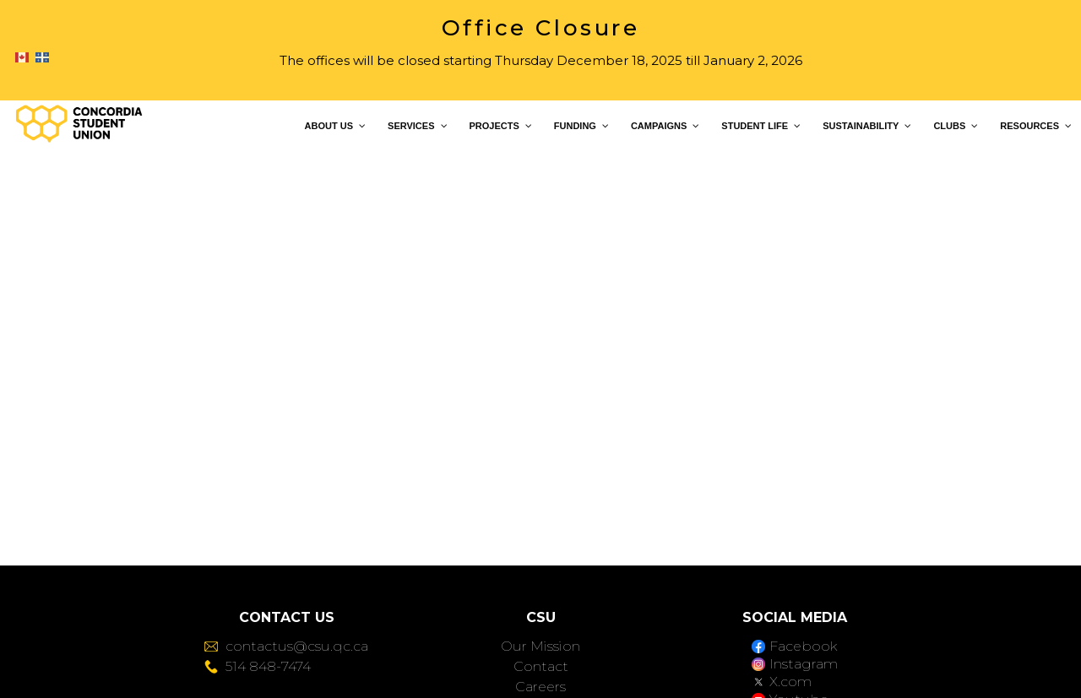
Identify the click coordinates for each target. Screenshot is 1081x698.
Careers (540, 687)
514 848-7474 (257, 666)
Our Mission (540, 646)
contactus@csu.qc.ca (286, 646)
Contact (540, 666)
